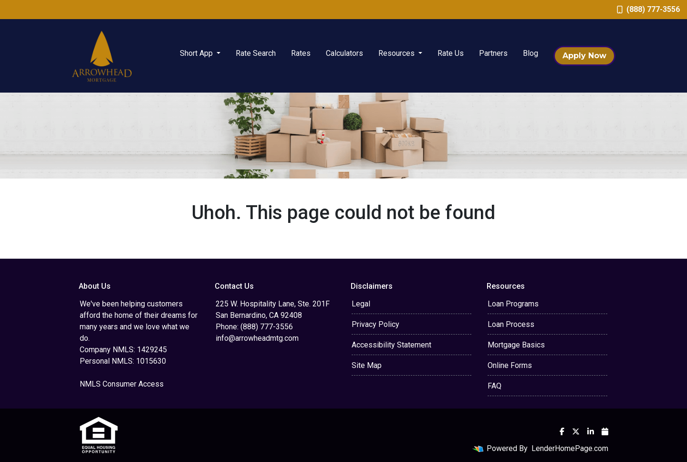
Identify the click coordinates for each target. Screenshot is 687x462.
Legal (361, 303)
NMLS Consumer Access (122, 383)
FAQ (494, 385)
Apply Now (584, 55)
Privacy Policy (375, 324)
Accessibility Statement (391, 344)
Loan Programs (513, 303)
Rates (301, 53)
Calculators (344, 53)
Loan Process (511, 324)
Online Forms (510, 365)
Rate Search (256, 53)
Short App (197, 53)
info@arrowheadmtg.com (257, 338)
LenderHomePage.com (569, 448)
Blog (530, 53)
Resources (397, 53)
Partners (493, 53)
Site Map (367, 365)
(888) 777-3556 (648, 9)
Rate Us (450, 53)
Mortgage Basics (516, 344)
